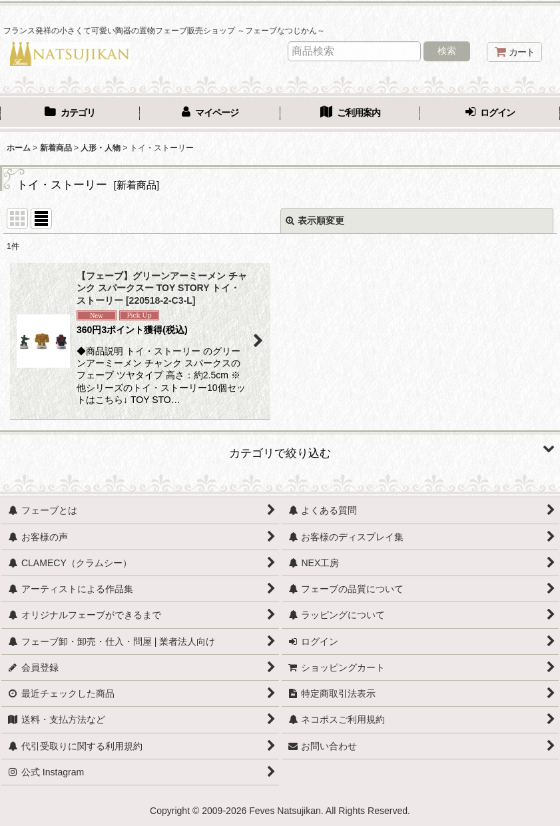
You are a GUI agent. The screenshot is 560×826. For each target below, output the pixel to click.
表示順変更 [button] (315, 220)
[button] (280, 448)
